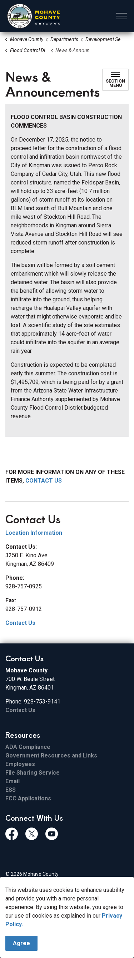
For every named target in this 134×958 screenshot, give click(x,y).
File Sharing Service (32, 772)
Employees (20, 764)
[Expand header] (121, 16)
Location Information (33, 532)
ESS (10, 789)
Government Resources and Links (51, 755)
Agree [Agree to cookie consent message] (21, 945)
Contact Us (20, 622)
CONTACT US (43, 480)
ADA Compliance (27, 747)
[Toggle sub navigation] (115, 80)
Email (12, 781)
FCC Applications (28, 798)
